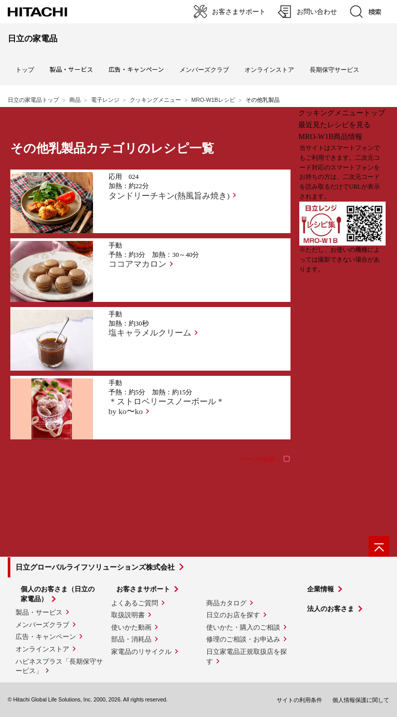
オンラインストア (269, 69)
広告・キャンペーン (46, 636)
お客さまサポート (143, 589)
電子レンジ (105, 100)
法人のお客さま (330, 609)
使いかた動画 (131, 627)
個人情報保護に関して (360, 700)
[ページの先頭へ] (379, 546)
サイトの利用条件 (299, 700)
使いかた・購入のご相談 (243, 627)
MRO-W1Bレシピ (213, 100)
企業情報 (320, 589)
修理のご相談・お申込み (243, 639)
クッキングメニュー (155, 100)
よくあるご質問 (134, 603)
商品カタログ (226, 603)
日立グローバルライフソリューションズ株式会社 (95, 567)
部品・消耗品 (131, 639)
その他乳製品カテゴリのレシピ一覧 (112, 148)
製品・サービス (39, 612)
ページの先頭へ (260, 459)
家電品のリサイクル (141, 651)
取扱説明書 (128, 615)
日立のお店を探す (233, 615)
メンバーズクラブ (204, 69)
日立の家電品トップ (33, 100)
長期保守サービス (334, 69)
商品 (75, 100)
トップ (25, 69)
